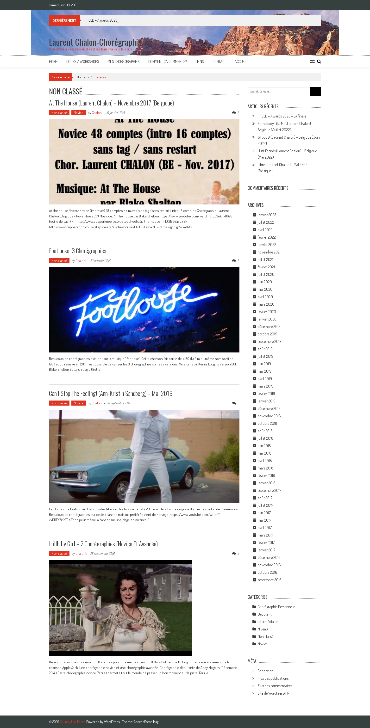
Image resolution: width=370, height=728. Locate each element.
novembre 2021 (269, 252)
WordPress (112, 721)
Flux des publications (273, 678)
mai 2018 (264, 453)
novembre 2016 (269, 564)
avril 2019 (265, 378)
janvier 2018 (267, 483)
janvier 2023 (267, 214)
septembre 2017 (269, 490)
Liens (199, 61)
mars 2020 (266, 304)
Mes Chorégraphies (124, 61)
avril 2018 (265, 460)
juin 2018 (264, 445)
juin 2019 (264, 363)
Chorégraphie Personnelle (276, 606)
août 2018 (265, 430)
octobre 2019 (267, 334)
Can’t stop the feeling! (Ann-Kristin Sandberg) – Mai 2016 (110, 393)
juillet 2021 (265, 259)
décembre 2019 (269, 326)
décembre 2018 (269, 408)
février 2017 (266, 542)
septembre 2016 (270, 579)
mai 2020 (265, 289)
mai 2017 (264, 520)
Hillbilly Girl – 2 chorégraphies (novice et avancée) (103, 543)
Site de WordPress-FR (273, 693)
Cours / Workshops (82, 61)
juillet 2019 (265, 356)
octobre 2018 (267, 423)
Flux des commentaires (275, 685)
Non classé (59, 112)
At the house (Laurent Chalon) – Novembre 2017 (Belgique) (111, 102)
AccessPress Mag (146, 721)
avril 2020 (265, 296)
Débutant (265, 614)
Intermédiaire (267, 621)
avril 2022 (265, 229)
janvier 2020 (267, 319)
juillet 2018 (265, 438)
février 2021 (266, 267)
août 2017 (265, 497)
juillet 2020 (266, 274)
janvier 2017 (266, 550)
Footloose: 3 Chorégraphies (77, 250)
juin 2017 (264, 512)
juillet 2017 (265, 505)
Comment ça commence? (167, 61)
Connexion (265, 670)
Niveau (263, 629)
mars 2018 (265, 468)
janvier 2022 (267, 244)
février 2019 (266, 393)
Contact (219, 61)
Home (53, 61)
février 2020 (267, 311)
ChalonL (97, 112)
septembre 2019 (270, 341)
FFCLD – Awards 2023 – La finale (282, 116)
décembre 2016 (269, 557)
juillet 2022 (266, 222)
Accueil (241, 61)
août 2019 (265, 348)
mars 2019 (265, 386)
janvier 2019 (267, 401)
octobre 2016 (267, 572)
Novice (78, 112)
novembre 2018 (269, 415)
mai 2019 (264, 371)
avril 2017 (265, 527)
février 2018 (266, 475)
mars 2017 (265, 535)
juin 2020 (265, 281)
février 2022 (267, 237)
